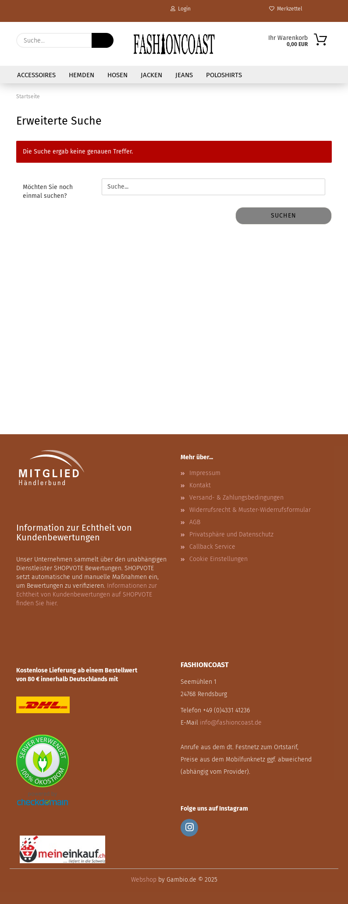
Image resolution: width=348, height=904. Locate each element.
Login (180, 9)
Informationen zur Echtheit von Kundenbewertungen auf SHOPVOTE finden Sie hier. (86, 594)
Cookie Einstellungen (218, 559)
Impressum (204, 473)
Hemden (81, 75)
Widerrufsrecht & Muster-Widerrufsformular (250, 510)
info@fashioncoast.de (231, 722)
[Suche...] (103, 40)
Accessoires (36, 75)
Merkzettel (285, 9)
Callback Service (212, 546)
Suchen (283, 215)
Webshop (143, 879)
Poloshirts (224, 75)
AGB (194, 522)
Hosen (117, 75)
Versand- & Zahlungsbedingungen (236, 497)
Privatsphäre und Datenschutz (231, 534)
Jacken (151, 75)
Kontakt (200, 485)
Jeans (184, 75)
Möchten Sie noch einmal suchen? (48, 191)
